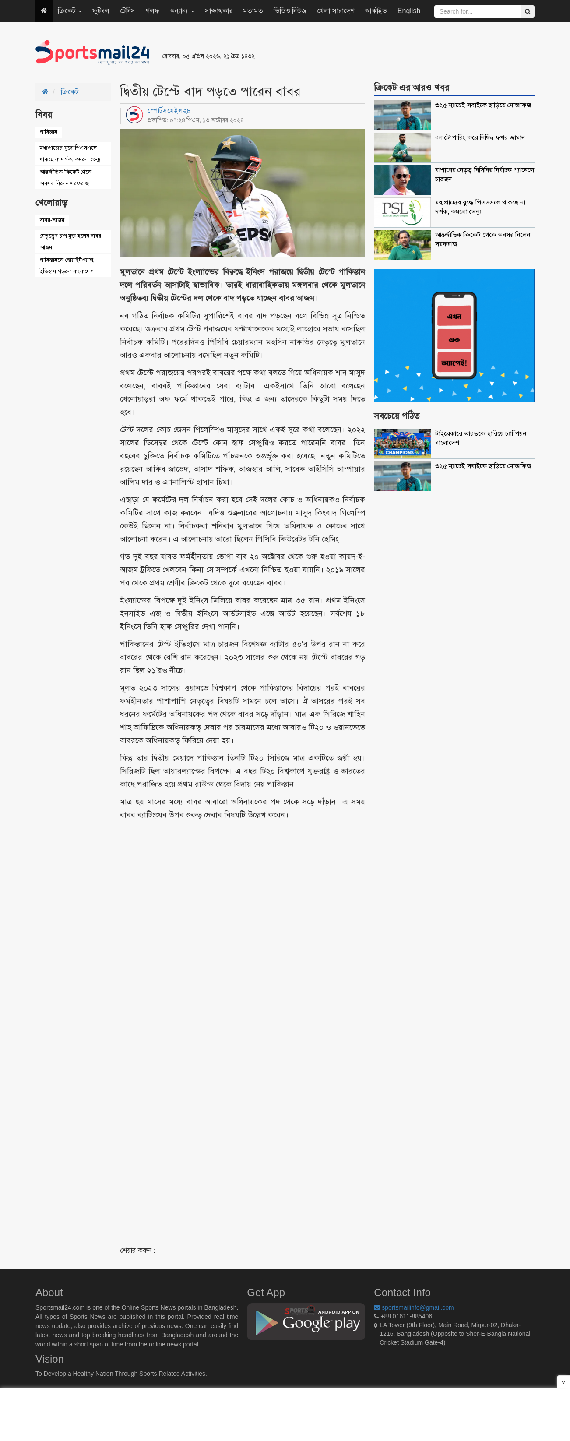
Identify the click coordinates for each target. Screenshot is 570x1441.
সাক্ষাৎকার (218, 10)
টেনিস (127, 10)
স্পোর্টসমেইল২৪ (169, 110)
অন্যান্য (182, 10)
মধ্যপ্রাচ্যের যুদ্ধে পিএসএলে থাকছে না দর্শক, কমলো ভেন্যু (70, 153)
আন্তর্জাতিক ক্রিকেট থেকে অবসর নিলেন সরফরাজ (65, 178)
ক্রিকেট (70, 10)
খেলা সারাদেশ (335, 10)
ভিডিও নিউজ (290, 10)
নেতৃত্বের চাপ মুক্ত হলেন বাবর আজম (70, 241)
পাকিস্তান (48, 132)
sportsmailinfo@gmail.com (414, 1307)
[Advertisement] (391, 52)
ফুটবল (100, 10)
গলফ (152, 10)
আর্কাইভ (376, 10)
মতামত (253, 10)
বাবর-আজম (52, 220)
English (409, 10)
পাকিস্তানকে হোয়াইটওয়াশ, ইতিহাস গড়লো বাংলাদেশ (67, 266)
